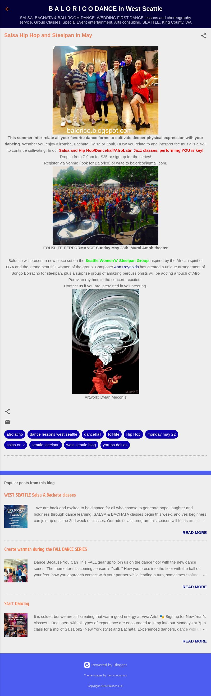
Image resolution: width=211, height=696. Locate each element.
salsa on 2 (16, 445)
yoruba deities (115, 445)
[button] (203, 37)
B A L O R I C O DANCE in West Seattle (105, 8)
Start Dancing (16, 603)
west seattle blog (81, 445)
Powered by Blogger (105, 665)
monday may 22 (162, 434)
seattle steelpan (45, 445)
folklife (114, 434)
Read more (194, 532)
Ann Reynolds (126, 267)
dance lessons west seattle (53, 434)
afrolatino (15, 434)
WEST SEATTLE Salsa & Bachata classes (40, 495)
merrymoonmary (117, 675)
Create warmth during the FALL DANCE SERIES (45, 549)
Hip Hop (133, 434)
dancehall (92, 434)
